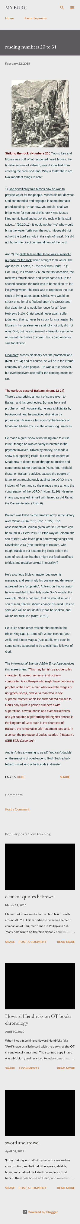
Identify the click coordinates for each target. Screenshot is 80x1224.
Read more (66, 942)
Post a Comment (17, 809)
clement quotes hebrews (29, 896)
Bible (21, 777)
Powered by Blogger (40, 1212)
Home (9, 18)
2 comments (29, 1068)
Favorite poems (36, 18)
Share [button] (65, 777)
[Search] (62, 7)
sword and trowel (22, 1142)
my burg (16, 7)
